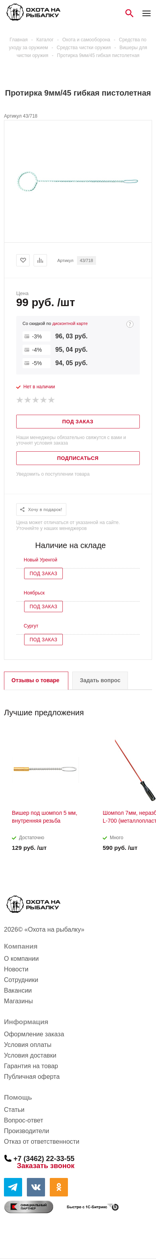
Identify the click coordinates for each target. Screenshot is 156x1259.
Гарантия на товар (31, 1066)
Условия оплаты (27, 1044)
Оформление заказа (34, 1034)
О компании (21, 958)
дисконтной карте (70, 323)
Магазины (18, 1001)
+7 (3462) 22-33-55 (44, 1158)
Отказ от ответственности (41, 1141)
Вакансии (18, 990)
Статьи (14, 1109)
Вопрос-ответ (23, 1120)
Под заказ (43, 573)
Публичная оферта (32, 1076)
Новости (16, 969)
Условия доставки (30, 1055)
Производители (26, 1131)
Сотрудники (21, 980)
